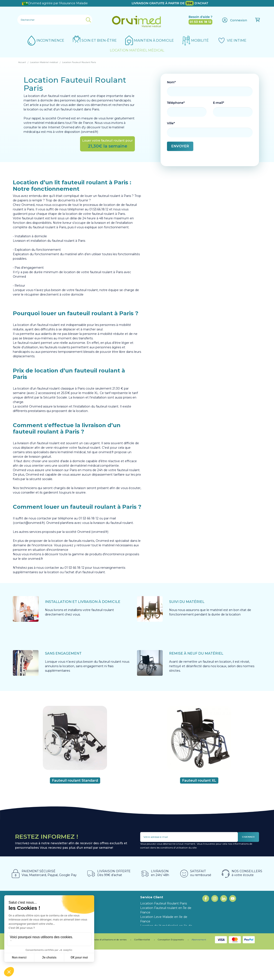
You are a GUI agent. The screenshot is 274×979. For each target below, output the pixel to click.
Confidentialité (142, 969)
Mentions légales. (27, 969)
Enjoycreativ (177, 969)
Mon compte (150, 953)
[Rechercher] (54, 20)
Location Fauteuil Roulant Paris (163, 903)
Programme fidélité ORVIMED (102, 917)
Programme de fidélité (57, 969)
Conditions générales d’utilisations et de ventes (102, 969)
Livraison (146, 944)
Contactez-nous (152, 948)
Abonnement (199, 969)
